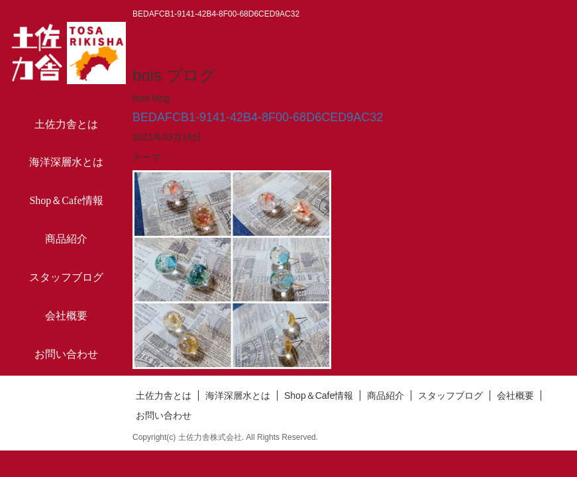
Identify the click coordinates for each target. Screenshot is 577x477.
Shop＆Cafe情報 (66, 200)
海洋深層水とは (66, 162)
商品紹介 (66, 238)
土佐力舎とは (66, 124)
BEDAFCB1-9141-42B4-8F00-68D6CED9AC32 (257, 117)
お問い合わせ (66, 354)
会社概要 (66, 315)
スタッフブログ (66, 277)
